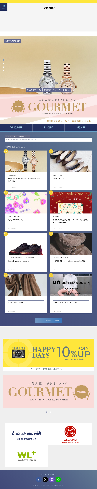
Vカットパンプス (59, 178)
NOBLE (10, 299)
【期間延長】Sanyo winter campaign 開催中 (70, 261)
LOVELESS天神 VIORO (60, 257)
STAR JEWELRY (12, 175)
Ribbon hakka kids (14, 216)
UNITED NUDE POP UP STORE (65, 302)
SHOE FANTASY (58, 175)
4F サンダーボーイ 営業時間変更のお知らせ (22, 140)
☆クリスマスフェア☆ (16, 220)
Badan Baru (56, 216)
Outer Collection (15, 302)
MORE (52, 320)
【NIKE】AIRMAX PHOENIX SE (20, 261)
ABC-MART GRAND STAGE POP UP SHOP (21, 257)
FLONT (55, 299)
